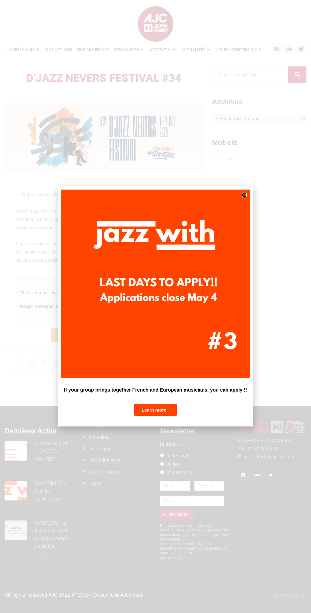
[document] (155, 306)
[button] (244, 195)
